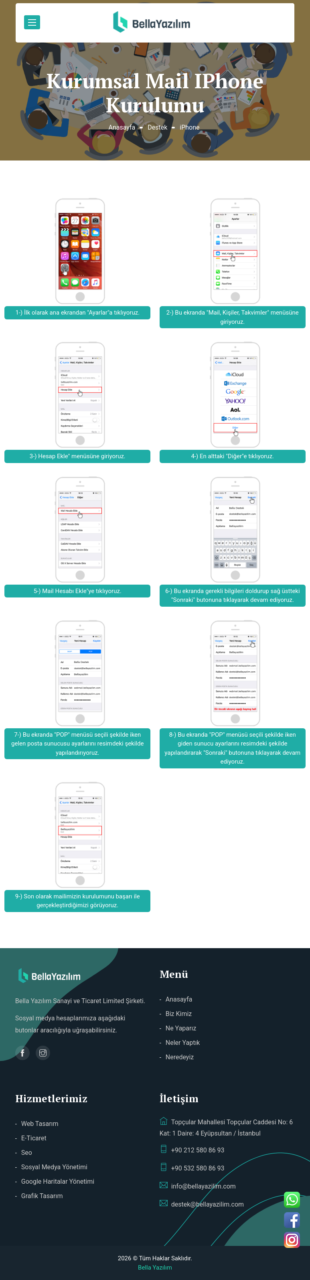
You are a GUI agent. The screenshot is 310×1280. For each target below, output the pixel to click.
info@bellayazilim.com (198, 1186)
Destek (157, 127)
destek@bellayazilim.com (202, 1204)
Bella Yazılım (155, 1267)
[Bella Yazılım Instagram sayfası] (43, 1053)
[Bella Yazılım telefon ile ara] (295, 1200)
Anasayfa (121, 127)
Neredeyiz (180, 1057)
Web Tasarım (40, 1124)
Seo (26, 1152)
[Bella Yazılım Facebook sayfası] (22, 1053)
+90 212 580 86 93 (192, 1150)
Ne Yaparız (181, 1028)
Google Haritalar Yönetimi (57, 1181)
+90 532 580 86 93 (192, 1168)
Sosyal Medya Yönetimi (54, 1167)
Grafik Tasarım (42, 1196)
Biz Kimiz (179, 1014)
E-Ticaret (34, 1138)
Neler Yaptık (183, 1042)
